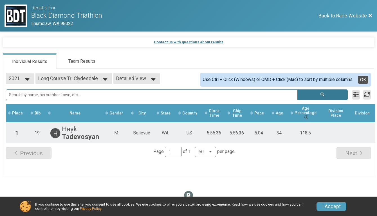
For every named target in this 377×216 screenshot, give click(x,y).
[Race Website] (18, 15)
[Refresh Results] (367, 95)
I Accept (331, 206)
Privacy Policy (90, 208)
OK (363, 79)
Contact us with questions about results (188, 42)
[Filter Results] (356, 95)
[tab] (30, 61)
